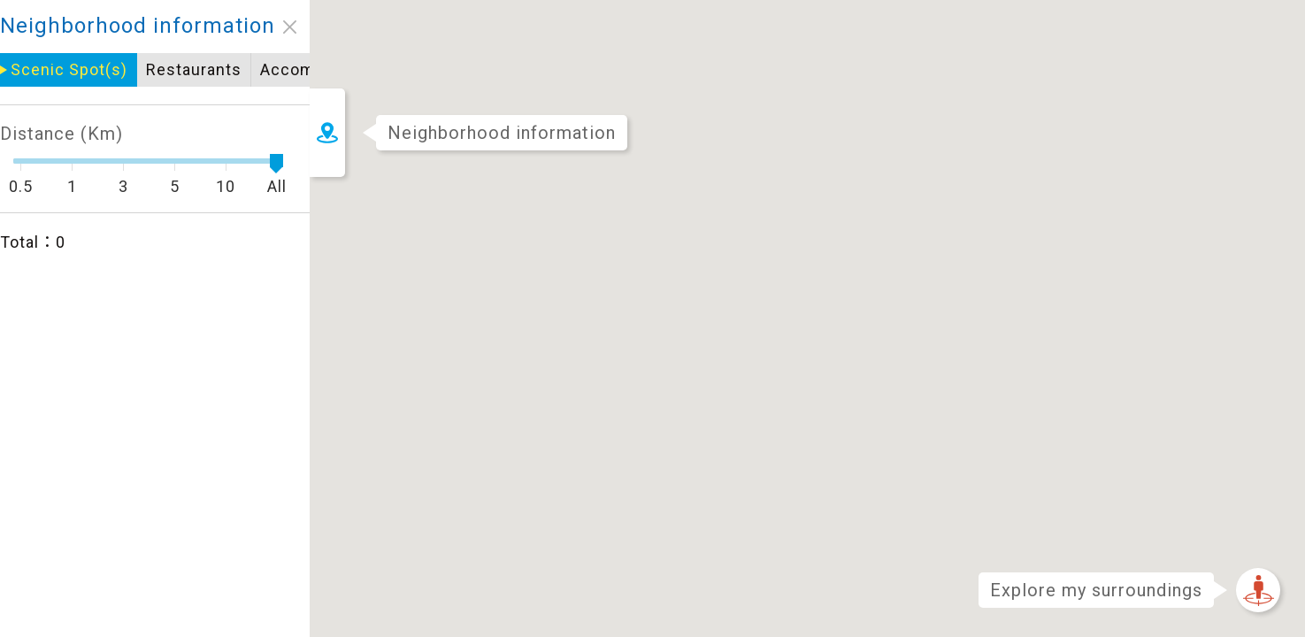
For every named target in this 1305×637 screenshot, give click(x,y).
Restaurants (67, 69)
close (163, 27)
